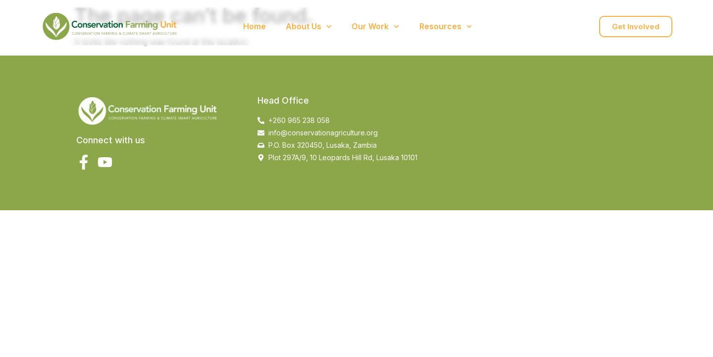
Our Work (375, 26)
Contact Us (513, 26)
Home (254, 26)
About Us (309, 26)
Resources (445, 26)
